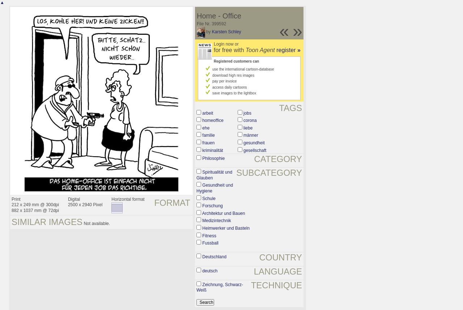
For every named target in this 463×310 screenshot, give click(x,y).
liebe (247, 128)
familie (208, 135)
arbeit (207, 113)
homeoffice (212, 120)
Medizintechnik (216, 220)
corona (250, 120)
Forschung (212, 205)
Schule (209, 198)
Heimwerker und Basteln (226, 228)
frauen (208, 142)
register (288, 50)
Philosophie (213, 158)
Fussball (210, 243)
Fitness (209, 235)
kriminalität (212, 150)
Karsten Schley (226, 31)
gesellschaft (254, 150)
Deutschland (214, 256)
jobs (247, 113)
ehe (205, 128)
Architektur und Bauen (223, 213)
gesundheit (254, 142)
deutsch (209, 270)
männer (250, 135)
